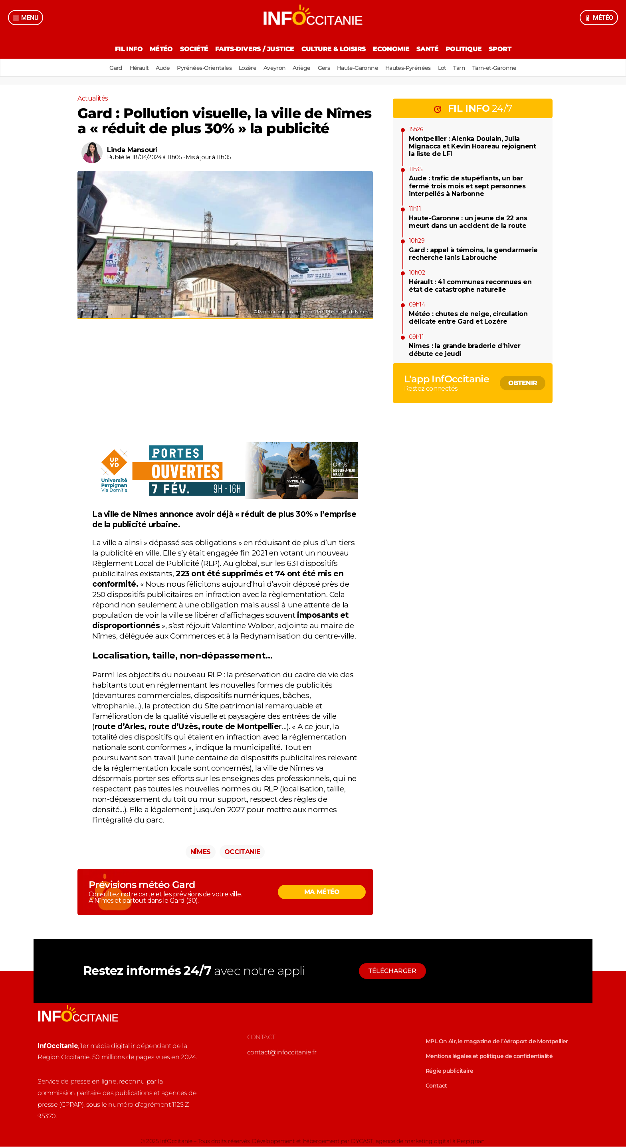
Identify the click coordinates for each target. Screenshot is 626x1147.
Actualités (92, 98)
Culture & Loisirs (333, 49)
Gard (106, 67)
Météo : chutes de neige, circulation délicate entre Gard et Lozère (468, 317)
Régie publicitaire (449, 1071)
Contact (436, 1086)
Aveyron (273, 67)
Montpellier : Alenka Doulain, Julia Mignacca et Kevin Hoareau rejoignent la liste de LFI (472, 146)
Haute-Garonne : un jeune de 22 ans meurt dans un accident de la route (468, 221)
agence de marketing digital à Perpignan (430, 1141)
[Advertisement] (225, 387)
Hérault (130, 67)
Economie (392, 49)
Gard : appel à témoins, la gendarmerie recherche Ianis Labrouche (473, 253)
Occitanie (242, 852)
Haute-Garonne (360, 67)
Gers (325, 67)
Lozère (244, 67)
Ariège (301, 67)
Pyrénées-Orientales (199, 67)
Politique (469, 49)
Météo (156, 49)
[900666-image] (225, 496)
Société (190, 49)
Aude (156, 67)
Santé (431, 49)
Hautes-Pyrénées (413, 67)
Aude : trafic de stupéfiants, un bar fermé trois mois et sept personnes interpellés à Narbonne (467, 185)
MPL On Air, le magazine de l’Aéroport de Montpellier (497, 1041)
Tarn (468, 67)
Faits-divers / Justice (253, 49)
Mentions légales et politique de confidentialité (489, 1056)
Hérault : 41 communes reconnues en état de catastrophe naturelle (470, 285)
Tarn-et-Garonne (504, 67)
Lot (449, 67)
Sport (506, 49)
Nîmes (200, 852)
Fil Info (122, 49)
